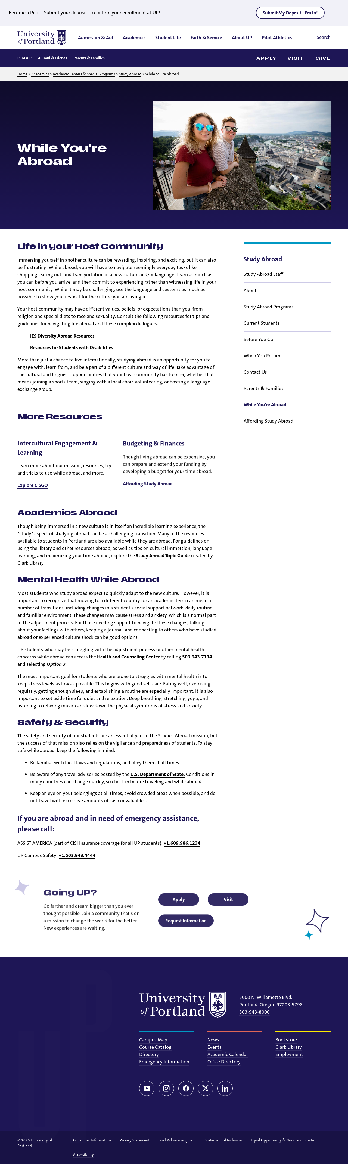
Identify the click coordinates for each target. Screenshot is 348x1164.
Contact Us (255, 379)
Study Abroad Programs (269, 314)
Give (323, 58)
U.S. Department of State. (157, 774)
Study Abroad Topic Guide (163, 555)
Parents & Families (89, 57)
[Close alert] (335, 12)
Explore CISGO (32, 494)
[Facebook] (186, 1088)
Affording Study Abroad (268, 428)
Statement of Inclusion (223, 1140)
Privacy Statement (135, 1140)
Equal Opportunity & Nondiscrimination (284, 1140)
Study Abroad (130, 74)
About (250, 298)
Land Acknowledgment (177, 1140)
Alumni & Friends (52, 57)
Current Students (262, 330)
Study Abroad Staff (263, 281)
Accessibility (83, 1154)
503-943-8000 (254, 1012)
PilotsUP (24, 57)
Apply (266, 58)
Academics (40, 74)
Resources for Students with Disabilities (71, 347)
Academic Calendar (227, 1054)
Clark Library (288, 1047)
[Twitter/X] (205, 1088)
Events (214, 1047)
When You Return (262, 363)
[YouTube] (146, 1088)
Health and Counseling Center (128, 657)
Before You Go (258, 347)
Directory (149, 1054)
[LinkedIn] (225, 1088)
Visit (295, 58)
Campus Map (153, 1039)
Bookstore (286, 1039)
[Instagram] (166, 1088)
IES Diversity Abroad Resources (62, 336)
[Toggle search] (316, 37)
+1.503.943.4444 (77, 855)
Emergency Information (164, 1061)
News (213, 1039)
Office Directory (224, 1061)
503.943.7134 (197, 657)
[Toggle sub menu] (327, 281)
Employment (289, 1054)
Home (22, 74)
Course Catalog (155, 1047)
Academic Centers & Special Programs (84, 74)
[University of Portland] (41, 37)
